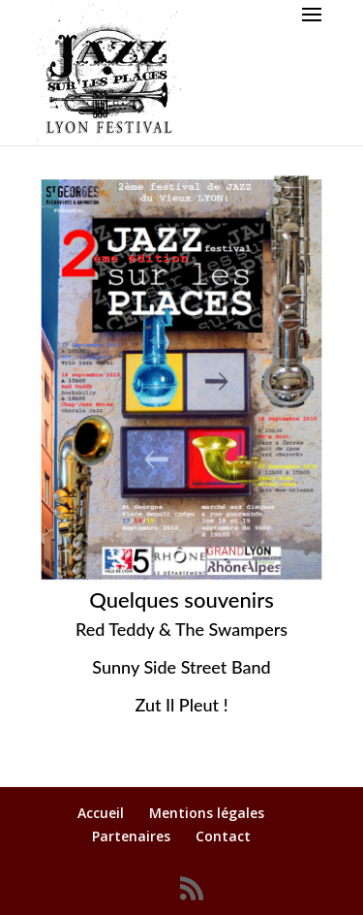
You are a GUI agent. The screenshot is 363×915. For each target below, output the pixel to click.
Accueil (100, 813)
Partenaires (131, 836)
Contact (223, 836)
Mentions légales (206, 813)
